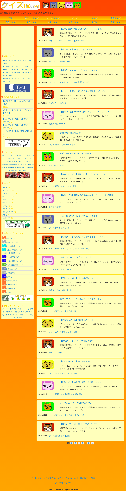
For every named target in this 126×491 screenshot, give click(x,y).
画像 (74, 186)
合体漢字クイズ (9, 269)
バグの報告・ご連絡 (87, 478)
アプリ (23, 158)
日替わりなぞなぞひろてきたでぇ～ (76, 153)
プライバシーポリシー (56, 478)
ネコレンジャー (19, 161)
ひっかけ (73, 82)
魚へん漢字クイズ (10, 257)
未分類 (94, 22)
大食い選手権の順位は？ (71, 133)
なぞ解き (61, 290)
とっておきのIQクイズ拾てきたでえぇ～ (78, 403)
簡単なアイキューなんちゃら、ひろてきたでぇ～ (81, 299)
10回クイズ (6, 155)
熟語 (5, 167)
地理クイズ (14, 315)
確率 (12, 167)
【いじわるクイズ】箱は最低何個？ (76, 361)
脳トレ (67, 228)
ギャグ (67, 103)
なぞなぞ (73, 18)
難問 (82, 41)
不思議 (72, 145)
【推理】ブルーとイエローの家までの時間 (79, 424)
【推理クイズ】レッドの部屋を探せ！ (77, 341)
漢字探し (7, 292)
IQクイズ (68, 311)
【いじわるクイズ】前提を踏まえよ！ (77, 320)
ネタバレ (28, 161)
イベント (29, 158)
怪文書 (69, 290)
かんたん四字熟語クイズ (12, 265)
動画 (80, 82)
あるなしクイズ (31, 18)
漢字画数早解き (9, 273)
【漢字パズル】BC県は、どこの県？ (76, 49)
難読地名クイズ (9, 281)
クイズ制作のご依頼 (63, 483)
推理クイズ (31, 22)
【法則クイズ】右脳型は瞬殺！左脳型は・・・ (80, 382)
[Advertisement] (81, 460)
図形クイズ (115, 18)
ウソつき (61, 124)
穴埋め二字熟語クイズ (12, 250)
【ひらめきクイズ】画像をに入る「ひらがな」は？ (82, 174)
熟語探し (7, 277)
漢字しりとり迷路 (10, 242)
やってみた (17, 158)
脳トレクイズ (7, 309)
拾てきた (86, 82)
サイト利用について (39, 478)
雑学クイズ (24, 315)
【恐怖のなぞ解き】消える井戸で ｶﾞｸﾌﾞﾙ (79, 278)
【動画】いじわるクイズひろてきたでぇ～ (79, 70)
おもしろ (65, 82)
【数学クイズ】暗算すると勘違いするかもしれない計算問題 (86, 195)
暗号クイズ (73, 22)
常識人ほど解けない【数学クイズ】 (76, 257)
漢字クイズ (115, 22)
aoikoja (6, 122)
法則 (68, 61)
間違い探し (18, 170)
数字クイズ (52, 22)
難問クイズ (19, 312)
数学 (78, 41)
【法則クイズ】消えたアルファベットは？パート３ (82, 237)
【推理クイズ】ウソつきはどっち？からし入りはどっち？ (85, 112)
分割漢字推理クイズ (11, 246)
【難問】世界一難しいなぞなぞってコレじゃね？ (81, 29)
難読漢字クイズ (9, 238)
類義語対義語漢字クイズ (11, 253)
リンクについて (72, 478)
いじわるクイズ (52, 18)
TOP (10, 18)
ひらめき (71, 41)
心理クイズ (10, 22)
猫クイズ (28, 312)
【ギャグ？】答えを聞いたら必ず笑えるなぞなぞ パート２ (86, 91)
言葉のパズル (25, 167)
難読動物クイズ (9, 288)
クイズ (94, 18)
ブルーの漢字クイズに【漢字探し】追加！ (79, 216)
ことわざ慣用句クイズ (12, 261)
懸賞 (15, 164)
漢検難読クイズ (9, 284)
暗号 (82, 249)
